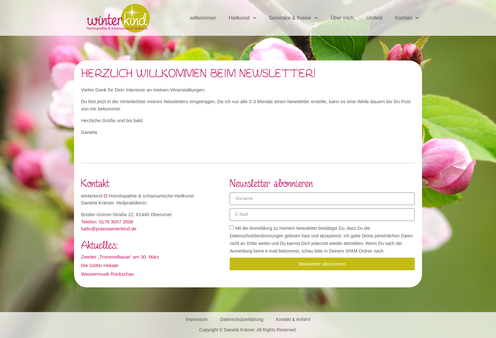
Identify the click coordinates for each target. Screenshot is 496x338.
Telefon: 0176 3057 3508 (107, 221)
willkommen (203, 18)
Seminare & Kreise (293, 18)
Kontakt (407, 18)
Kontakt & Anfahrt (293, 319)
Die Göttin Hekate (99, 265)
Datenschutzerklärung (241, 319)
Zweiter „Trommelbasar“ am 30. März (120, 257)
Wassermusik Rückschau (107, 274)
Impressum (197, 319)
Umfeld (374, 18)
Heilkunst (242, 18)
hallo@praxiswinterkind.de (108, 228)
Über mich (342, 18)
